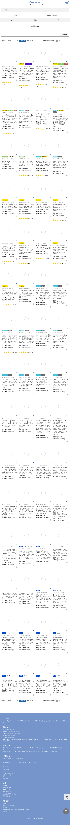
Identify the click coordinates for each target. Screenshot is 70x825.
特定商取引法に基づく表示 (9, 795)
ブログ (59, 20)
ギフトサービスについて (9, 793)
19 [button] (64, 41)
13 (4, 263)
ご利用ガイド (35, 20)
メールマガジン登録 (8, 773)
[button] (67, 41)
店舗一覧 (5, 811)
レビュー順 (15, 40)
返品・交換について (8, 791)
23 (37, 86)
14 (37, 177)
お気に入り (17, 15)
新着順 (9, 40)
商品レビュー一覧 (7, 775)
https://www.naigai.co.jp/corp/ (22, 809)
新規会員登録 (6, 769)
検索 (2, 10)
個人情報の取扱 (6, 796)
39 (21, 87)
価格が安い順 (30, 40)
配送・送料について (8, 787)
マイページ (5, 771)
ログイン (12, 20)
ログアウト (5, 778)
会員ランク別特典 (52, 15)
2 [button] (59, 41)
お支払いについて (7, 789)
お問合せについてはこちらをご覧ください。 (14, 758)
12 (4, 84)
